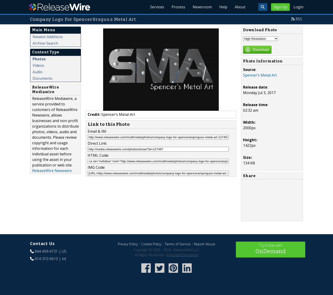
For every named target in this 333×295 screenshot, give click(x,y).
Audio (38, 71)
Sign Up (280, 6)
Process (178, 6)
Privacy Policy (128, 244)
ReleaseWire (59, 7)
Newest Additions (48, 36)
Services (157, 6)
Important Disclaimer (183, 255)
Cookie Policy (151, 244)
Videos (38, 65)
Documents (42, 78)
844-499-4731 (46, 251)
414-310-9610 (46, 258)
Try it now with (270, 249)
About (240, 6)
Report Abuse (204, 244)
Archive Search (45, 43)
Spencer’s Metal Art (260, 75)
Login (298, 6)
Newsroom (202, 6)
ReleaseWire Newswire (52, 170)
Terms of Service (178, 244)
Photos (39, 58)
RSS (299, 19)
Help (223, 6)
